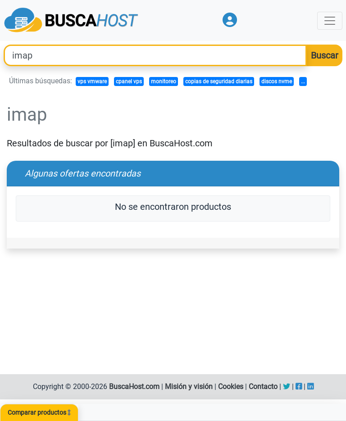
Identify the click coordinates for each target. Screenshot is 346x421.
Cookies (230, 386)
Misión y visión (189, 386)
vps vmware (92, 81)
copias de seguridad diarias (218, 81)
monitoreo (163, 81)
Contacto (263, 386)
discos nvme (276, 81)
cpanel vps (129, 81)
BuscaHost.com (134, 386)
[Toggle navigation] (329, 21)
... (303, 81)
